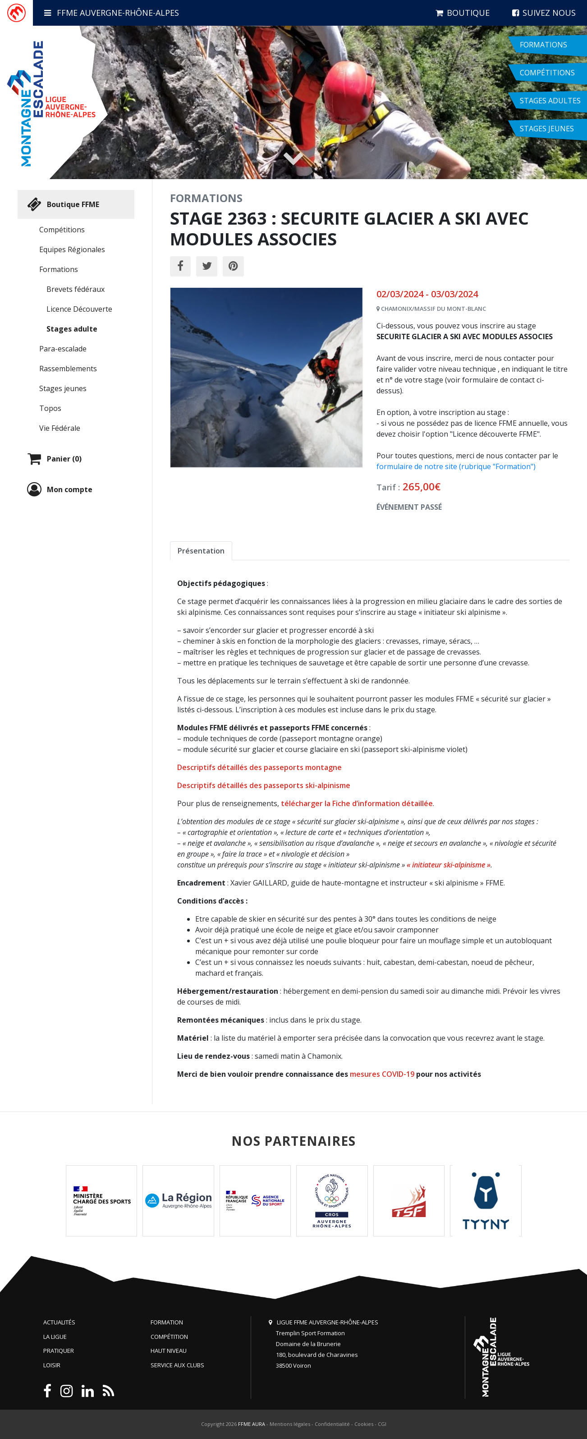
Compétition (169, 1337)
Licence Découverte (79, 309)
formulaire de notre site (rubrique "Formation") (456, 466)
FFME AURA (251, 1424)
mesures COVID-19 (382, 1074)
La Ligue (55, 1337)
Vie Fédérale (59, 428)
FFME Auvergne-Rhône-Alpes (111, 12)
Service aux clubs (177, 1365)
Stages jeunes (63, 388)
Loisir (51, 1365)
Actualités (59, 1322)
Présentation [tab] (201, 551)
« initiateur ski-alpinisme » (449, 865)
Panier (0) (53, 459)
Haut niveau (169, 1351)
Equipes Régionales (72, 249)
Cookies (363, 1424)
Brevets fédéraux (75, 289)
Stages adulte (71, 329)
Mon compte (58, 489)
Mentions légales (290, 1424)
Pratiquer (58, 1351)
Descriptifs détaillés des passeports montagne (259, 767)
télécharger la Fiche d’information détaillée (357, 803)
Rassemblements (68, 369)
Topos (50, 408)
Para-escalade (63, 349)
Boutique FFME (62, 204)
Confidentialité (332, 1424)
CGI (382, 1424)
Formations (58, 269)
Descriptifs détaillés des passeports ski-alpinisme (263, 785)
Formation (167, 1322)
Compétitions (62, 230)
